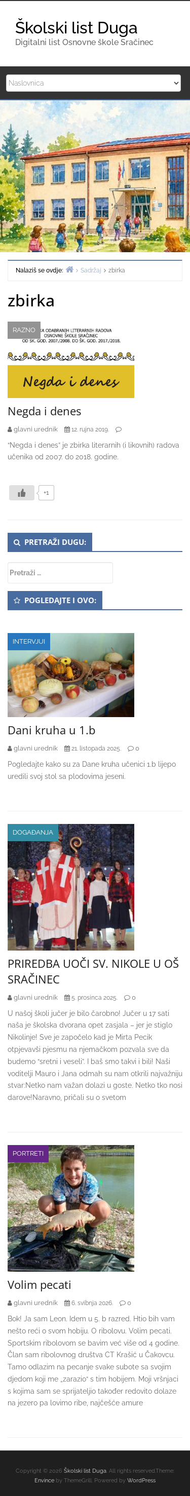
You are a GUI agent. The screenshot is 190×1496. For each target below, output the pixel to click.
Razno (24, 330)
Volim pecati (39, 1284)
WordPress (141, 1480)
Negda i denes (44, 410)
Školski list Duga (76, 27)
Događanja (33, 832)
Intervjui (29, 641)
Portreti (28, 1153)
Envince (44, 1480)
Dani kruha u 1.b (51, 729)
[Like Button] (21, 492)
